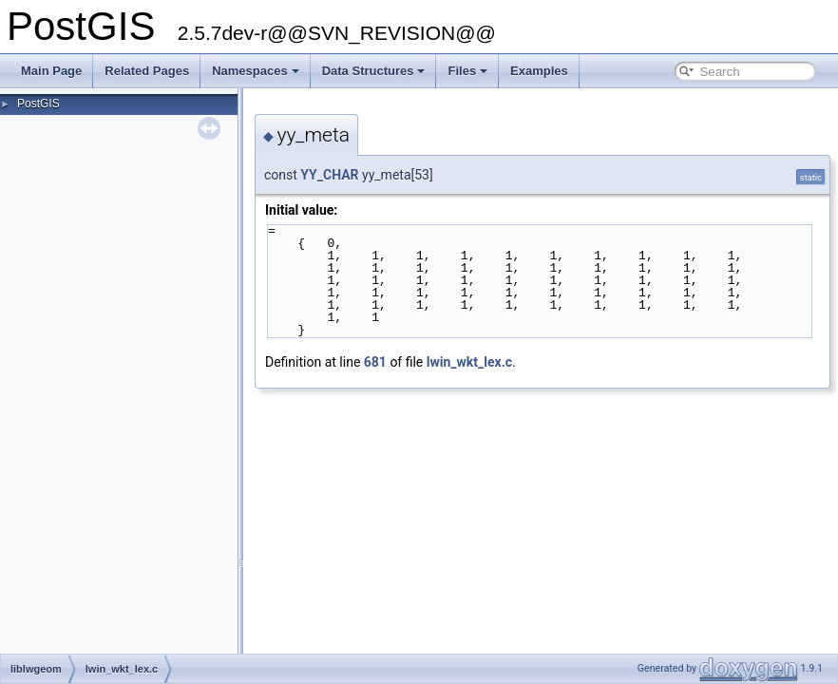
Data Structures (374, 71)
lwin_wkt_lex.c (469, 362)
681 (375, 362)
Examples (539, 71)
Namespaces (255, 71)
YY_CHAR (329, 174)
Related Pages (147, 71)
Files (467, 71)
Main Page (51, 71)
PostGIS (38, 103)
